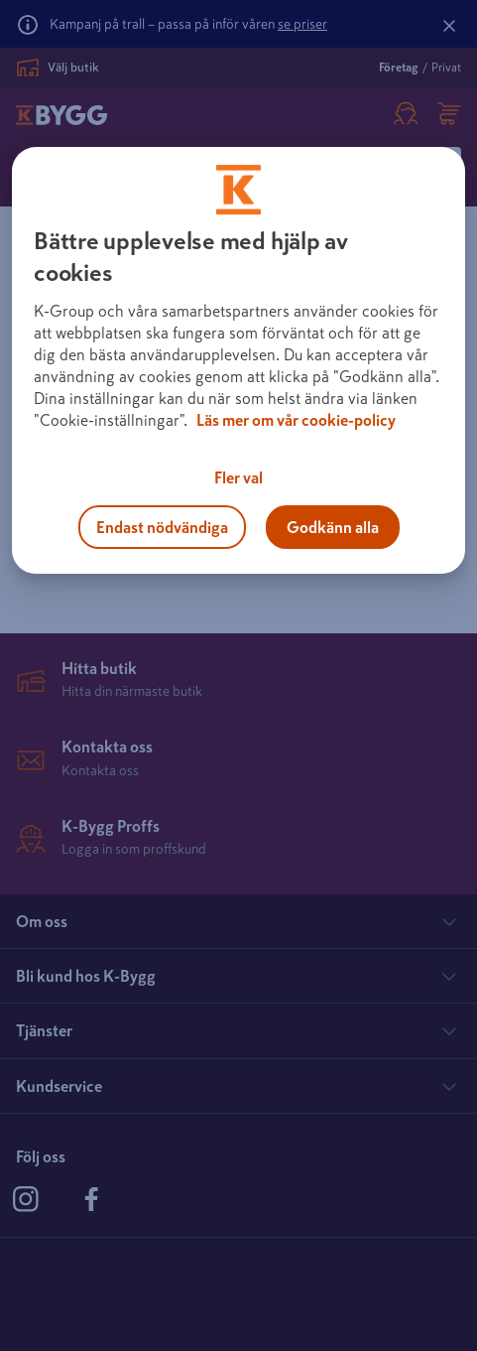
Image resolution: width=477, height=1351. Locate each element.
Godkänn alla (333, 527)
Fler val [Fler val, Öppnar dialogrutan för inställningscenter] (238, 477)
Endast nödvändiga (162, 527)
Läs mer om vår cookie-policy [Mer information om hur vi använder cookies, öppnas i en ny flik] (296, 420)
